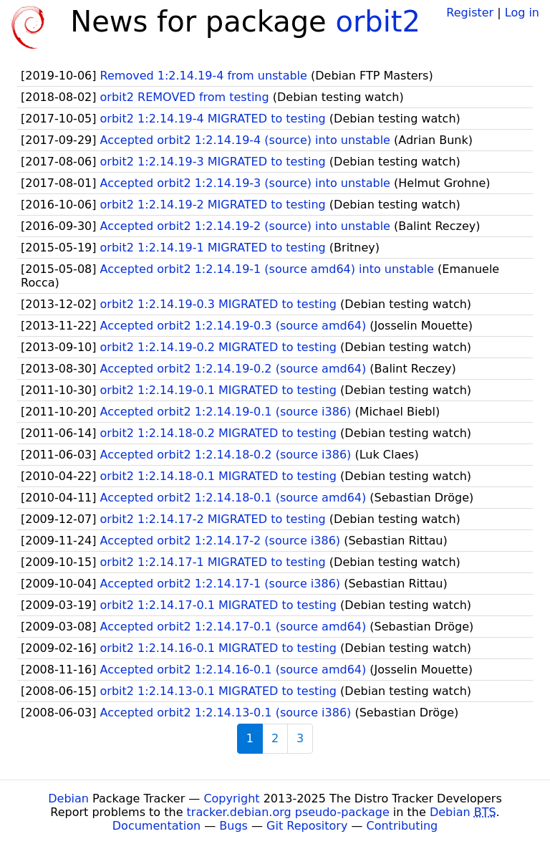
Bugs (233, 826)
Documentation (156, 826)
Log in (522, 12)
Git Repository (306, 826)
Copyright (231, 798)
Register (469, 12)
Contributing (402, 826)
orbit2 (377, 21)
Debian (68, 798)
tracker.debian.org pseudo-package (288, 812)
